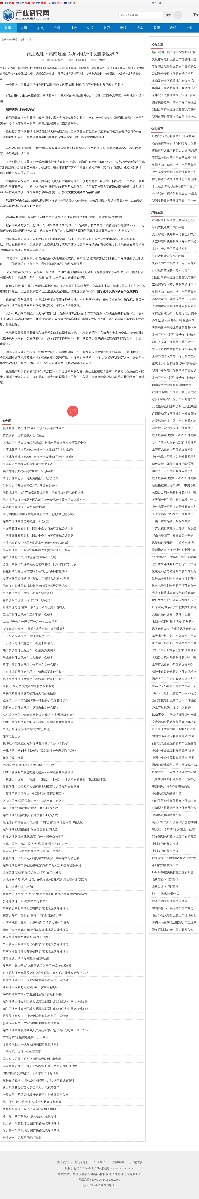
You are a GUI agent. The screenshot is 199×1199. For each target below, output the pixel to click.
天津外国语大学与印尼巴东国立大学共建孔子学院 (174, 356)
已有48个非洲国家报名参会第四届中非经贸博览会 (35, 585)
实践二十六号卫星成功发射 (169, 248)
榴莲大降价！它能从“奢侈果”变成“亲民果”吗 (32, 915)
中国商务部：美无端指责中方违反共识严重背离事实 (174, 908)
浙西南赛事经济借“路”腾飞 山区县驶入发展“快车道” (37, 578)
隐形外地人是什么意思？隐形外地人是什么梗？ (174, 915)
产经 (173, 28)
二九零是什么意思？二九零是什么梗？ (28, 614)
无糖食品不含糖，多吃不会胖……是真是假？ (174, 614)
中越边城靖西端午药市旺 (19, 886)
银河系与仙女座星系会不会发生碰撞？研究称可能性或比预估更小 (45, 972)
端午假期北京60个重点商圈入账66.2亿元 (172, 930)
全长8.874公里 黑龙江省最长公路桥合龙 (28, 686)
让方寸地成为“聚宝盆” (166, 893)
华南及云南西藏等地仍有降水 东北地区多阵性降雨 (35, 908)
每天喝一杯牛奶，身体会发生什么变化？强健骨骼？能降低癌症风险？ (174, 500)
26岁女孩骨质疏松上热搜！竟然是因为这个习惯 (174, 528)
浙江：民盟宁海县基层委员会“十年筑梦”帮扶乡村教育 (173, 342)
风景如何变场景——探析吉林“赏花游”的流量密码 (173, 543)
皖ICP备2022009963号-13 (99, 1185)
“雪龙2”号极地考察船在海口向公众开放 (28, 765)
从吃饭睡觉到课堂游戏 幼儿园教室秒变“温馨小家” (174, 407)
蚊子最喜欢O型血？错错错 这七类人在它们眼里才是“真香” (174, 435)
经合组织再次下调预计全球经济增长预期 (29, 1109)
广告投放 (136, 1162)
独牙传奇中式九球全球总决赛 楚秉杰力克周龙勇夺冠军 (174, 179)
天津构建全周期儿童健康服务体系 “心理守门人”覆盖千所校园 (174, 306)
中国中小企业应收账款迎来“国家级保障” (173, 736)
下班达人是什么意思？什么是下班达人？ (29, 643)
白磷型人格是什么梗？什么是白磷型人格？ (174, 808)
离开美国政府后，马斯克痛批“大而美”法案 (30, 478)
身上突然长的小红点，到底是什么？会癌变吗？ (172, 514)
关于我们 (63, 1162)
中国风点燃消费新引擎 (166, 793)
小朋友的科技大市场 (165, 843)
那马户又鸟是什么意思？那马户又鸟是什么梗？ (174, 686)
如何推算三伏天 (13, 736)
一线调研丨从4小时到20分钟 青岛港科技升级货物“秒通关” (40, 750)
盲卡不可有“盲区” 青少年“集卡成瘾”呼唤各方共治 (173, 335)
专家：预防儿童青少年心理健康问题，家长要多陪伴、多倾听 (174, 593)
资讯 (24, 28)
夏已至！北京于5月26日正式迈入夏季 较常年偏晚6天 (37, 965)
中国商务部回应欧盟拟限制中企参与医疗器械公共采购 (38, 528)
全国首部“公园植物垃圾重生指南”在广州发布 (32, 851)
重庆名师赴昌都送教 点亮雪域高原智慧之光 (174, 364)
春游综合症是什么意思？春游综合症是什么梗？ (34, 679)
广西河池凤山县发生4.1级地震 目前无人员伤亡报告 (36, 922)
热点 (40, 28)
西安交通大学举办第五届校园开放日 (26, 937)
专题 (57, 28)
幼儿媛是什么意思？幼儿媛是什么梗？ (28, 657)
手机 (196, 14)
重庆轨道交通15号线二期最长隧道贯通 (28, 593)
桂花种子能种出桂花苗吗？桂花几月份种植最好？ (35, 571)
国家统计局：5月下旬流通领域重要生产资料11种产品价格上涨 (43, 492)
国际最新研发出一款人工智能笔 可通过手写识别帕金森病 (40, 1066)
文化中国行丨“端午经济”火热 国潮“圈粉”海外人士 (35, 843)
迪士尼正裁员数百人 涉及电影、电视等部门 (31, 1087)
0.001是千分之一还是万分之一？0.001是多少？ (33, 621)
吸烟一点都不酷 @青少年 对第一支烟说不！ (173, 622)
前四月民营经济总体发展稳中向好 (25, 507)
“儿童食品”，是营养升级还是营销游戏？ (174, 557)
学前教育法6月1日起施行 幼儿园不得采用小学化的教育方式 (174, 313)
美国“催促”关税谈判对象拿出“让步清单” (29, 471)
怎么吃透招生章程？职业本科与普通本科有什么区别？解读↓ (174, 349)
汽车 (140, 28)
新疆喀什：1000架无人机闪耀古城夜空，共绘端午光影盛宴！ (42, 786)
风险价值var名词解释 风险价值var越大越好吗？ (174, 629)
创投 (90, 28)
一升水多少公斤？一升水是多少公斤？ (28, 636)
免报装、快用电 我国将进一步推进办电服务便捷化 (35, 700)
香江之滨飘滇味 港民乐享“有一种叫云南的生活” (34, 836)
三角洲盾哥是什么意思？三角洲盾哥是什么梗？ (34, 671)
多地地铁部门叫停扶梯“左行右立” (25, 901)
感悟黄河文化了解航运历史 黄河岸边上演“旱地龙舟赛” (38, 714)
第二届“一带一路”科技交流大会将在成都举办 (32, 1101)
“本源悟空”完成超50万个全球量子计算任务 (30, 1073)
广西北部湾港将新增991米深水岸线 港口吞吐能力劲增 (38, 449)
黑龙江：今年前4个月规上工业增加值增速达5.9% (173, 829)
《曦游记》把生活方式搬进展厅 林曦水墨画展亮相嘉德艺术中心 (44, 442)
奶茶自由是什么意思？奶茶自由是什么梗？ (31, 707)
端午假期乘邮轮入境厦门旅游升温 (174, 836)
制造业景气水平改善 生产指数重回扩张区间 (174, 822)
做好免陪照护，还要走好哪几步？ (174, 600)
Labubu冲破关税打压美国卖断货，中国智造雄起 (174, 872)
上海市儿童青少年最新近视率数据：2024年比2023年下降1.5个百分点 (174, 450)
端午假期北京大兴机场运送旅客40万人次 (29, 557)
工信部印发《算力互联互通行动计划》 (174, 285)
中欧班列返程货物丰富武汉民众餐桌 (26, 729)
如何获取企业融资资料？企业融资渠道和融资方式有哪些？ (174, 743)
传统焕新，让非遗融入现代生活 (23, 435)
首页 (8, 28)
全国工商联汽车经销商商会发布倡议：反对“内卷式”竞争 (39, 564)
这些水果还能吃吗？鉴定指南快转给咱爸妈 (174, 564)
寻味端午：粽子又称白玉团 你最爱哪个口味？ (174, 194)
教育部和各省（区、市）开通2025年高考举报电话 (174, 399)
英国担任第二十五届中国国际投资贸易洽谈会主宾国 (37, 550)
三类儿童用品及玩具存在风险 (171, 521)
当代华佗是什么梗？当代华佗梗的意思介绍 (174, 700)
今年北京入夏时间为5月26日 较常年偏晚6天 (31, 987)
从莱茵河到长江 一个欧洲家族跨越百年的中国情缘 (35, 980)
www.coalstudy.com (122, 1168)
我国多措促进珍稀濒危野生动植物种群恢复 (174, 201)
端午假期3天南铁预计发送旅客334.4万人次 (30, 808)
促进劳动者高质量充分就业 (169, 901)
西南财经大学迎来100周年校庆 (172, 384)
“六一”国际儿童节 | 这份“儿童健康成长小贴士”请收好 (174, 442)
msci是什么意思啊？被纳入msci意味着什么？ (173, 729)
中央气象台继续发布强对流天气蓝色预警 (29, 693)
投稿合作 (99, 1162)
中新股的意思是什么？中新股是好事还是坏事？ (34, 793)
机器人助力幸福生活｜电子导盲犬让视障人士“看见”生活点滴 (174, 165)
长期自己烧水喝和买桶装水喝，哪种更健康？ (174, 493)
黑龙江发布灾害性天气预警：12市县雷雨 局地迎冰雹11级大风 (43, 822)
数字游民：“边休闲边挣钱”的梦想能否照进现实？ (174, 858)
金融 (189, 28)
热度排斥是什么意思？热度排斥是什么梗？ (31, 664)
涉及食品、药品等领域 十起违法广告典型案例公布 (35, 1094)
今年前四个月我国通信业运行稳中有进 (28, 464)
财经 (123, 28)
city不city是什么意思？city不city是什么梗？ (174, 693)
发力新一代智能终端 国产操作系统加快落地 (31, 1123)
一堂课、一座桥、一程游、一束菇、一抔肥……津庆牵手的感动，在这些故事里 (54, 779)
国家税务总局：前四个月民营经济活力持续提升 (34, 1058)
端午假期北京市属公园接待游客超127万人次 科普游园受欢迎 (42, 865)
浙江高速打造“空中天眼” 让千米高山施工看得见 (34, 607)
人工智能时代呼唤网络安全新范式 (174, 234)
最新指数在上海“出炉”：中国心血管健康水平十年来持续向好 (174, 485)
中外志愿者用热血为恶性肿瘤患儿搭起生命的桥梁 (174, 172)
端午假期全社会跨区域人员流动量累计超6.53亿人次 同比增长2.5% (45, 1001)
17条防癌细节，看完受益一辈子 (172, 535)
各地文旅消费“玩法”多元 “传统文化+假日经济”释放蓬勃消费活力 (45, 879)
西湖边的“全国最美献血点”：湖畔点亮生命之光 (33, 800)
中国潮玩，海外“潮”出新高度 (22, 1051)
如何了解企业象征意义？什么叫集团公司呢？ (174, 801)
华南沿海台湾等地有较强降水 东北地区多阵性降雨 (35, 929)
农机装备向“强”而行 (165, 879)
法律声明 (118, 1162)
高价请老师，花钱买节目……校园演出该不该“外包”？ (174, 299)
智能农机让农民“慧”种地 (168, 227)
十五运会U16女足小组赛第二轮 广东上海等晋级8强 (174, 186)
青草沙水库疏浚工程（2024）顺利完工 (28, 600)
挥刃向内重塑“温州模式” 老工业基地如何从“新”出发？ (174, 923)
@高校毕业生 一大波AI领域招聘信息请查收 (31, 1023)
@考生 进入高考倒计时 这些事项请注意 (173, 321)
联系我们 (81, 1162)
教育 (107, 28)
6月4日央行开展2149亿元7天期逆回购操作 (30, 485)
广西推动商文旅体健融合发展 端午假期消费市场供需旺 (174, 414)
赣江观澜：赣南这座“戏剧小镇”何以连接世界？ (33, 428)
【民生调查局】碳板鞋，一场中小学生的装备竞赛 (174, 779)
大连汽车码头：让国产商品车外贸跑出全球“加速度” (36, 542)
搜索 (168, 15)
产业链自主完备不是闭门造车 (22, 1137)
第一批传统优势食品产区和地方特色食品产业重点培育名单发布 (44, 499)
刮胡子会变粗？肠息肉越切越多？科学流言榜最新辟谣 (38, 722)
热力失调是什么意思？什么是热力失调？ (29, 650)
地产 (73, 28)
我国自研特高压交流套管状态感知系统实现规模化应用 (174, 110)
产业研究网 (101, 1168)
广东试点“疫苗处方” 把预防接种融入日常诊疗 (174, 607)
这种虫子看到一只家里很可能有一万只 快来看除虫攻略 (38, 1080)
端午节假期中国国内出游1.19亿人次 (26, 521)
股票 (156, 28)
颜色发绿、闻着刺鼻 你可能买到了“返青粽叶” (173, 464)
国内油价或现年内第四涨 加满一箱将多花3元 (174, 765)
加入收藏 (156, 3)
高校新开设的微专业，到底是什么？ (172, 428)
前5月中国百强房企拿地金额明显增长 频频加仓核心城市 (39, 514)
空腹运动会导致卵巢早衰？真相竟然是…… (174, 571)
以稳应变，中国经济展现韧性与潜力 (174, 715)
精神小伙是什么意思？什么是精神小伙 (174, 672)
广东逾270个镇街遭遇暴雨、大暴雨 (25, 1037)
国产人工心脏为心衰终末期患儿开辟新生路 (174, 471)
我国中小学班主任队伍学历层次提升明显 (174, 371)
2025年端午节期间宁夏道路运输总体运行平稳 (32, 994)
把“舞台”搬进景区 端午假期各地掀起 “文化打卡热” (35, 743)
